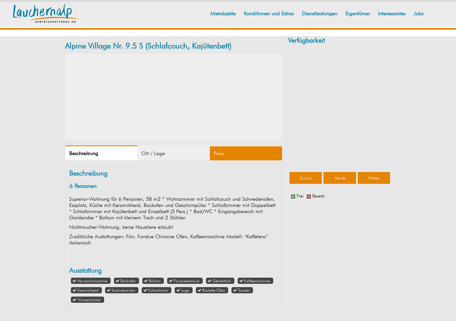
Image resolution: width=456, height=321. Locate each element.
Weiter (374, 178)
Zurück (306, 178)
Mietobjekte (223, 13)
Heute (340, 178)
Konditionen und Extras (269, 13)
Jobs (418, 13)
